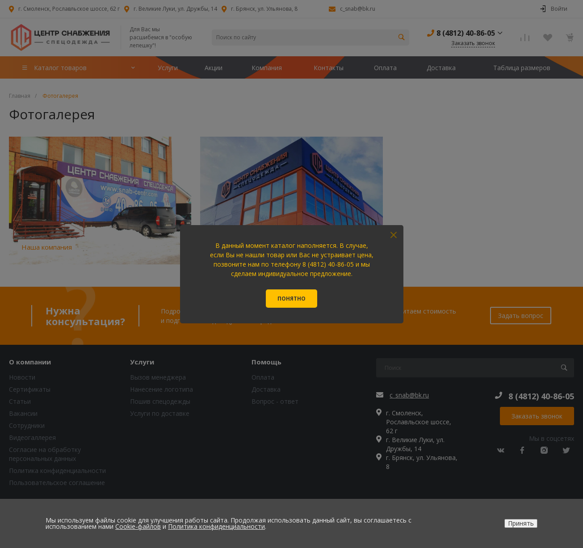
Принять (521, 523)
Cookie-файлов (138, 526)
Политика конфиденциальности (216, 526)
